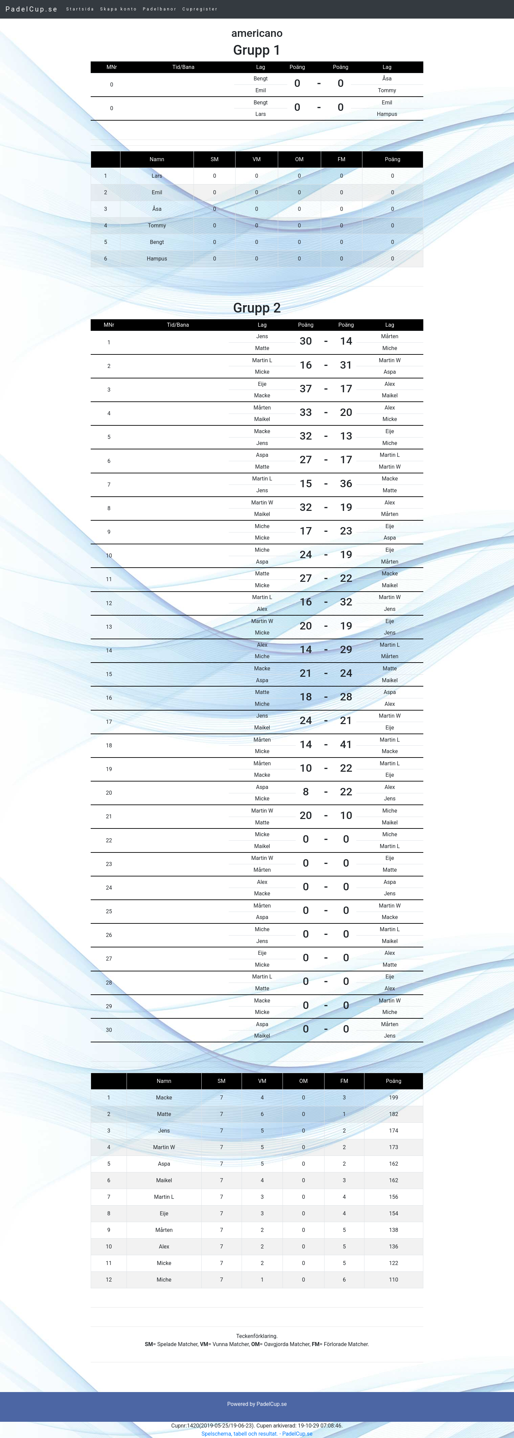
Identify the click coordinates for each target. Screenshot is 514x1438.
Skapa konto (118, 9)
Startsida (80, 9)
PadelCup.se (31, 9)
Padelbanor (160, 9)
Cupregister (200, 9)
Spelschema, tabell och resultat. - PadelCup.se (257, 1434)
